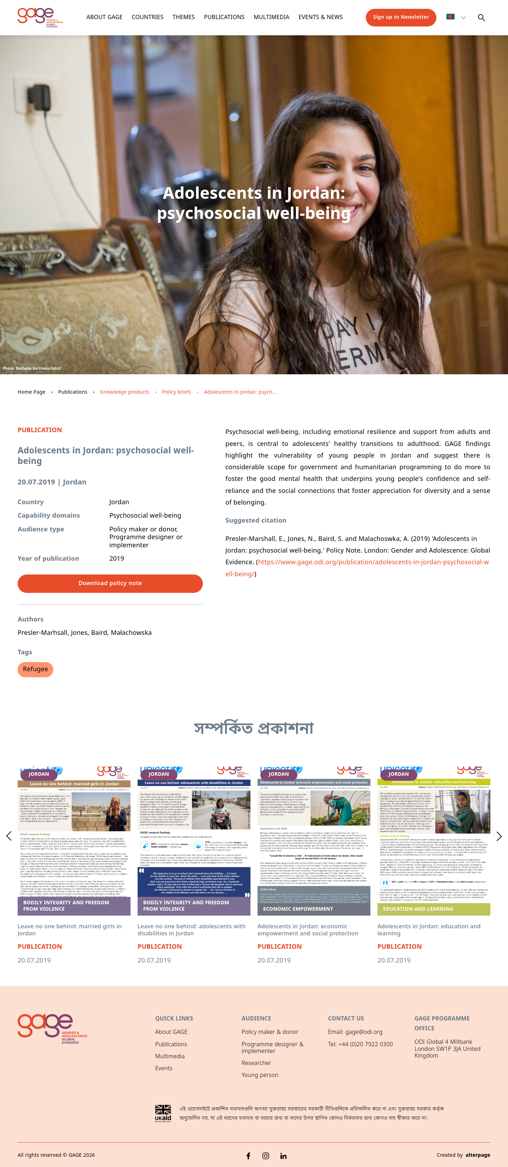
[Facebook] (248, 1154)
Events (164, 1069)
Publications (224, 18)
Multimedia (271, 18)
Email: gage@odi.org (355, 1032)
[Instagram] (266, 1154)
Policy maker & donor (270, 1032)
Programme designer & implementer (272, 1048)
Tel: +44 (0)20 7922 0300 (360, 1045)
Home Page (32, 392)
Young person (260, 1075)
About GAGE (171, 1032)
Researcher (256, 1063)
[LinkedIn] (283, 1154)
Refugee (35, 669)
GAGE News (170, 1081)
